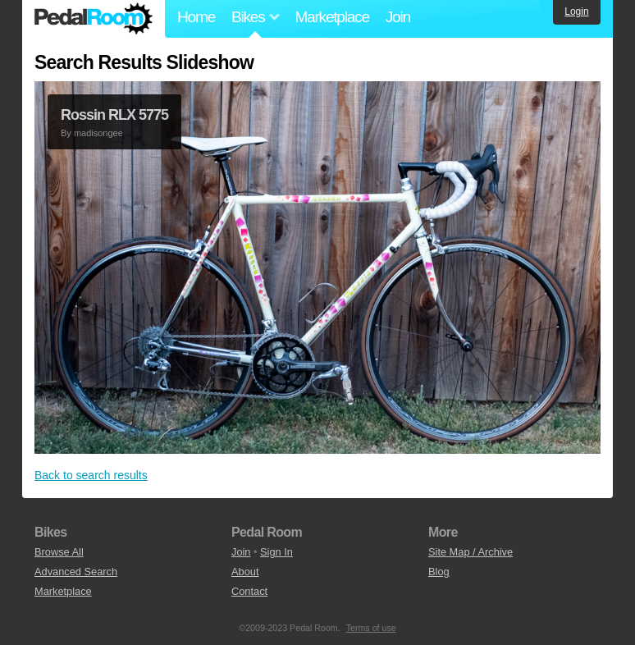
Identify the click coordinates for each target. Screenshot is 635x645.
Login (576, 11)
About (244, 571)
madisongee (98, 133)
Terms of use (371, 628)
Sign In (276, 552)
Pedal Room (93, 18)
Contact (249, 591)
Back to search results (91, 475)
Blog (439, 571)
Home (196, 16)
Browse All (59, 552)
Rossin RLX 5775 (114, 115)
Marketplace (331, 16)
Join (398, 16)
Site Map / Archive (470, 552)
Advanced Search (75, 571)
